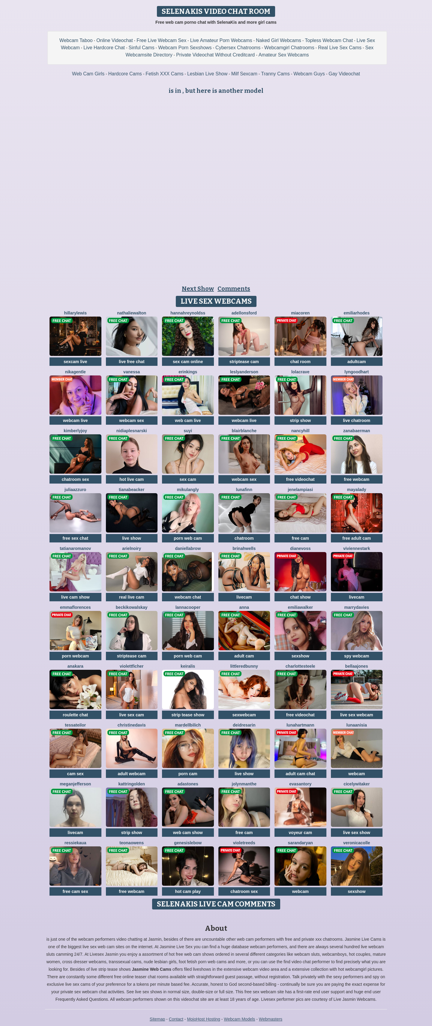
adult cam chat (300, 773)
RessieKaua (75, 842)
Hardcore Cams (125, 73)
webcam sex (131, 420)
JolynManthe (244, 784)
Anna (244, 607)
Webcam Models (239, 1019)
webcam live (75, 420)
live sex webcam (356, 714)
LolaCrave (300, 371)
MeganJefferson (75, 784)
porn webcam (75, 656)
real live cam (131, 597)
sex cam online (188, 361)
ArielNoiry (131, 548)
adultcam (356, 361)
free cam (300, 538)
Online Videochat (114, 40)
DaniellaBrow (188, 548)
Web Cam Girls (88, 73)
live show (131, 538)
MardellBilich (188, 725)
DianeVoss (300, 548)
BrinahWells (244, 548)
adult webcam (132, 773)
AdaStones (188, 784)
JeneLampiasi (300, 489)
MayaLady (356, 489)
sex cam (188, 479)
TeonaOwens (131, 842)
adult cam (244, 656)
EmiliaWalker (300, 607)
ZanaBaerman (356, 430)
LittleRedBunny (244, 666)
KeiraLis (188, 666)
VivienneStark (356, 548)
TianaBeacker (132, 489)
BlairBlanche (244, 430)
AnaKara (75, 666)
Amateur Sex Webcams (284, 54)
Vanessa (131, 371)
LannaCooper (188, 607)
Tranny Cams (275, 73)
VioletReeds (244, 842)
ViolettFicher (131, 666)
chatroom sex (75, 479)
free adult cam (356, 538)
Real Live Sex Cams (340, 47)
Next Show (198, 288)
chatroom (244, 538)
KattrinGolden (131, 784)
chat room (300, 361)
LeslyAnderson (244, 371)
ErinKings (187, 371)
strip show (300, 420)
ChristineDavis (132, 725)
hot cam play (188, 891)
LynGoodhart (356, 371)
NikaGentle (75, 371)
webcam (356, 773)
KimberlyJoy (75, 430)
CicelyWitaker (357, 784)
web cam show (188, 832)
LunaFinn (244, 489)
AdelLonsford (244, 313)
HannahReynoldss (187, 313)
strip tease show (187, 714)
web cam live (188, 420)
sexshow (300, 656)
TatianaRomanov (75, 548)
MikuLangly (188, 489)
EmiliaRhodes (357, 313)
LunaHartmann (300, 725)
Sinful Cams (141, 47)
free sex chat (75, 538)
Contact (176, 1019)
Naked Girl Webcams (278, 40)
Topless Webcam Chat (329, 40)
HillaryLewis (75, 313)
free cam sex (75, 891)
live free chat (132, 361)
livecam (244, 597)
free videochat (300, 479)
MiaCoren (300, 313)
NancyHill (300, 430)
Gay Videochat (344, 73)
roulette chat (75, 714)
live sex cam (131, 714)
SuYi (188, 430)
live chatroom (356, 420)
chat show (300, 597)
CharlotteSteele (300, 666)
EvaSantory (300, 784)
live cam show (75, 597)
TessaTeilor (75, 725)
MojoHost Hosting (203, 1019)
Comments (234, 288)
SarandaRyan (300, 842)
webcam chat (188, 597)
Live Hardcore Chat (104, 47)
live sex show (356, 832)
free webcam (356, 479)
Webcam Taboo (76, 40)
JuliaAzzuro (75, 489)
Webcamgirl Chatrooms (289, 47)
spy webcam (356, 656)
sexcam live (75, 361)
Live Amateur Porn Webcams (221, 40)
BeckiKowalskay (132, 607)
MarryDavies (356, 607)
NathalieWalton (131, 313)
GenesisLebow (188, 842)
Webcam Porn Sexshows (185, 47)
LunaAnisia (356, 725)
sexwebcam (244, 714)
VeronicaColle (356, 842)
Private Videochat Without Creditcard (215, 54)
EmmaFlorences (75, 607)
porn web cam (188, 538)
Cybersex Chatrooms (237, 47)
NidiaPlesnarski (131, 430)
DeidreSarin (244, 725)
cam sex (75, 773)
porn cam (187, 773)
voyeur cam (300, 832)
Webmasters (270, 1019)
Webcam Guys (309, 73)
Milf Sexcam (244, 73)
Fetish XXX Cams (164, 73)
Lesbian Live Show (207, 73)
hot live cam (131, 479)
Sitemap (157, 1019)
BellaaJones (356, 666)
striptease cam (244, 361)
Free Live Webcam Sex (161, 40)
